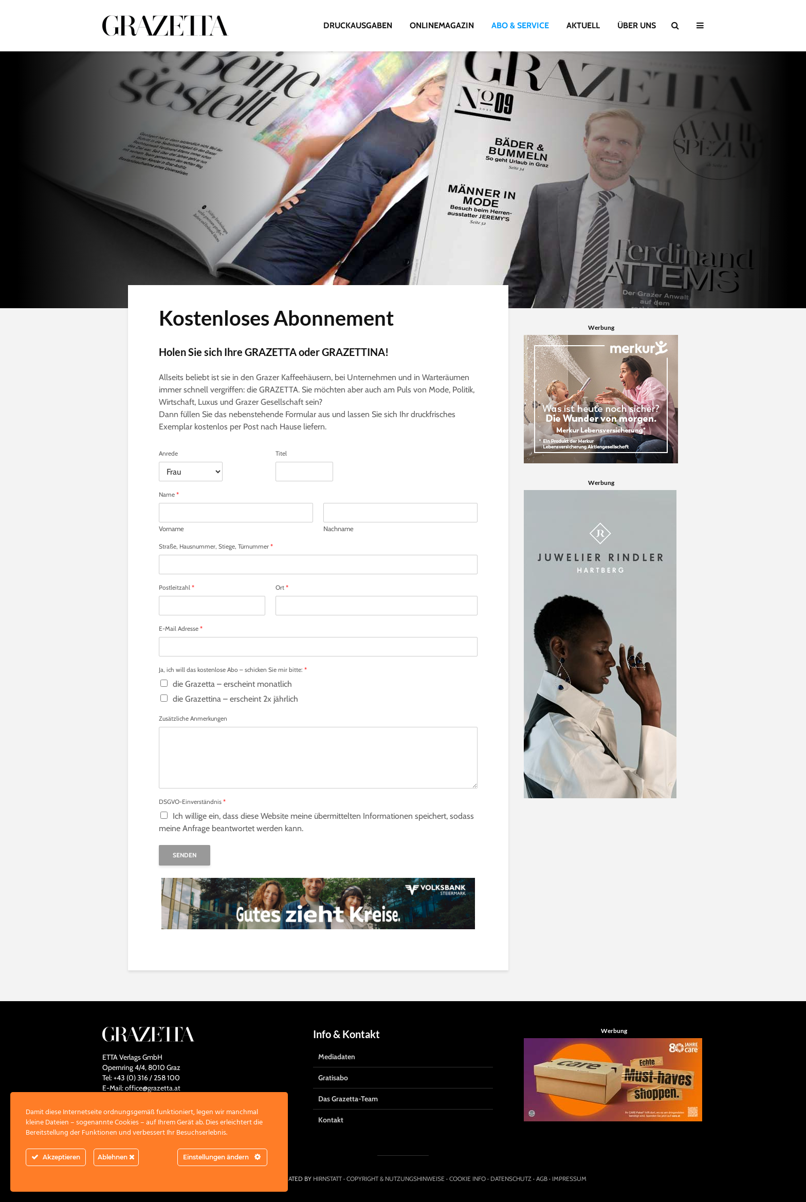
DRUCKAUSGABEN (357, 25)
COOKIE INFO (467, 1178)
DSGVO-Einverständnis (192, 802)
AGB (541, 1178)
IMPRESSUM (569, 1178)
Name (169, 495)
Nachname (338, 528)
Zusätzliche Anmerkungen (193, 719)
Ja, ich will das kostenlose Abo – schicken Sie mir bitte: (233, 670)
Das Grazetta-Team (348, 1098)
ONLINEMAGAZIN (442, 25)
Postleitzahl (176, 588)
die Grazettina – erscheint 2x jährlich (235, 699)
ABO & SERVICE (520, 25)
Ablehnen (116, 1157)
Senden (184, 855)
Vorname (171, 528)
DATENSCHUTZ (511, 1178)
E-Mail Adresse (181, 629)
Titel (281, 453)
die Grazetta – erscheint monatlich (232, 684)
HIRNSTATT (327, 1178)
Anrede (168, 453)
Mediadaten (336, 1056)
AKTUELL (583, 25)
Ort (282, 588)
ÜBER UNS (636, 25)
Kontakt (330, 1119)
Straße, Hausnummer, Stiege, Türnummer (216, 546)
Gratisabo (333, 1077)
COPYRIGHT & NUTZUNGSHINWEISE (395, 1178)
